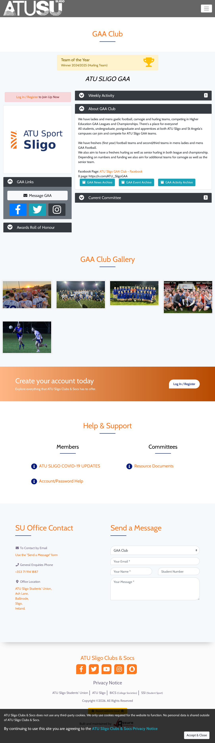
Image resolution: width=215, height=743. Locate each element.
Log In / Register (27, 97)
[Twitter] (95, 670)
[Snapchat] (133, 670)
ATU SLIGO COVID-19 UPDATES (69, 466)
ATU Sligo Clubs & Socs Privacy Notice (124, 728)
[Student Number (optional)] (179, 571)
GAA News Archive (97, 182)
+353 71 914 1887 (26, 571)
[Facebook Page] (18, 209)
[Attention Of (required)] (155, 550)
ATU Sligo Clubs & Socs (107, 657)
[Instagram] (120, 670)
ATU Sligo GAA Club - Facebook (121, 171)
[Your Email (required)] (155, 561)
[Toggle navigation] (206, 8)
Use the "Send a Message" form (36, 555)
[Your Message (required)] (155, 588)
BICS (123, 693)
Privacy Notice (107, 683)
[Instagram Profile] (56, 209)
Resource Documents (154, 466)
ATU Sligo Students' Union (70, 693)
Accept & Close (197, 735)
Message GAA (37, 195)
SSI (152, 693)
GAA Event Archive (136, 182)
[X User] (37, 209)
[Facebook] (82, 670)
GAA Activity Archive (177, 182)
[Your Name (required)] (131, 571)
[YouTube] (107, 670)
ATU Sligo (99, 693)
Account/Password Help (61, 481)
